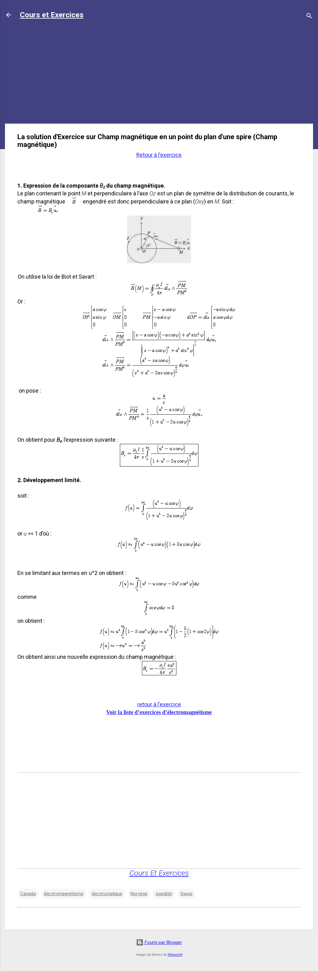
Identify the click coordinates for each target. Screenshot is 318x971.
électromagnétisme (64, 893)
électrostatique (107, 893)
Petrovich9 (175, 955)
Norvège (139, 893)
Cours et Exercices (52, 15)
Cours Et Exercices (159, 873)
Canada (28, 893)
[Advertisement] (159, 75)
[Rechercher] (309, 16)
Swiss (186, 893)
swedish (164, 893)
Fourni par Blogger (159, 942)
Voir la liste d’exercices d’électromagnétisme (159, 712)
